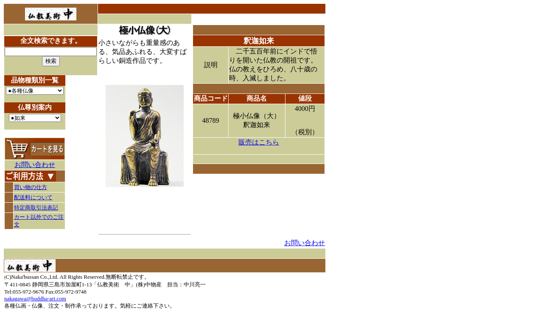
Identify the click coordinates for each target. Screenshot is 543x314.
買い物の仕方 (30, 187)
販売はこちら (258, 142)
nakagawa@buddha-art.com (35, 298)
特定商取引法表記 (36, 207)
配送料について (33, 197)
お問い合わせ (34, 164)
